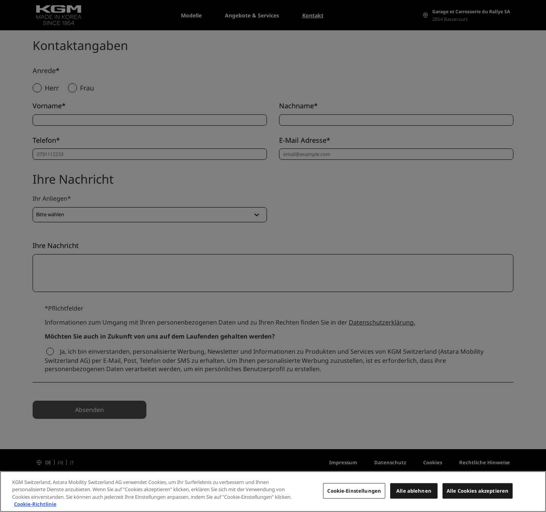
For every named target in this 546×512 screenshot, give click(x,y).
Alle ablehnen (413, 495)
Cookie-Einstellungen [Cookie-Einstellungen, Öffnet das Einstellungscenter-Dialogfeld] (354, 495)
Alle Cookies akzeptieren (477, 495)
